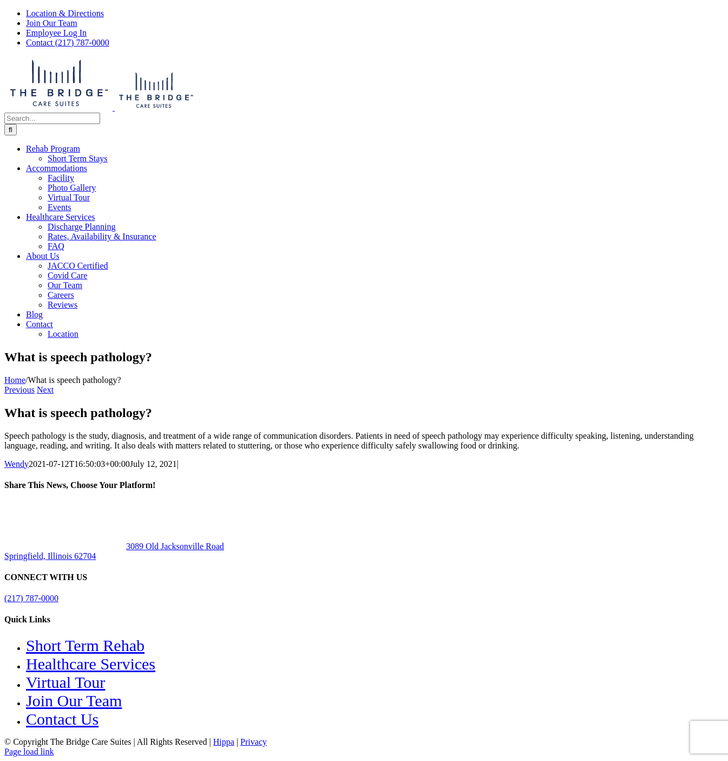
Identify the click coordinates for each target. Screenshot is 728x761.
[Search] (10, 129)
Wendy (16, 464)
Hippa (223, 741)
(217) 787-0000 (31, 598)
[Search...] (52, 118)
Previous (19, 389)
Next (45, 389)
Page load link (29, 751)
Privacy (253, 741)
